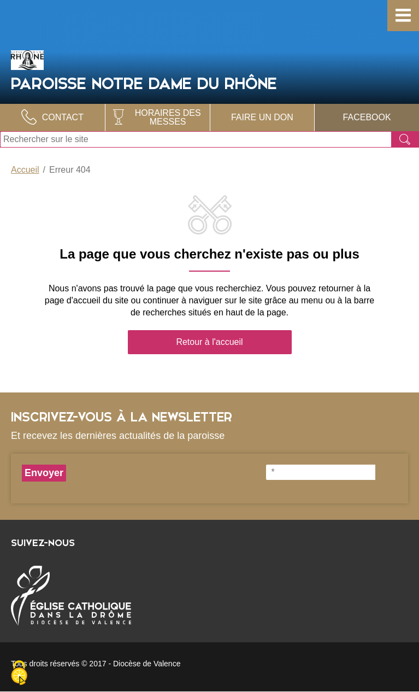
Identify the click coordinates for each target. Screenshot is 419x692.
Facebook (367, 117)
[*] (320, 472)
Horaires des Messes (168, 117)
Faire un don (262, 117)
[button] (403, 15)
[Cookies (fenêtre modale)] (19, 673)
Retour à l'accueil (209, 342)
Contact (63, 117)
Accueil (25, 169)
